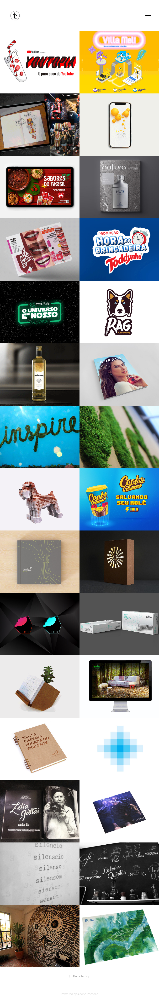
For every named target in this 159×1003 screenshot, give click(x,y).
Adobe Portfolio (87, 994)
